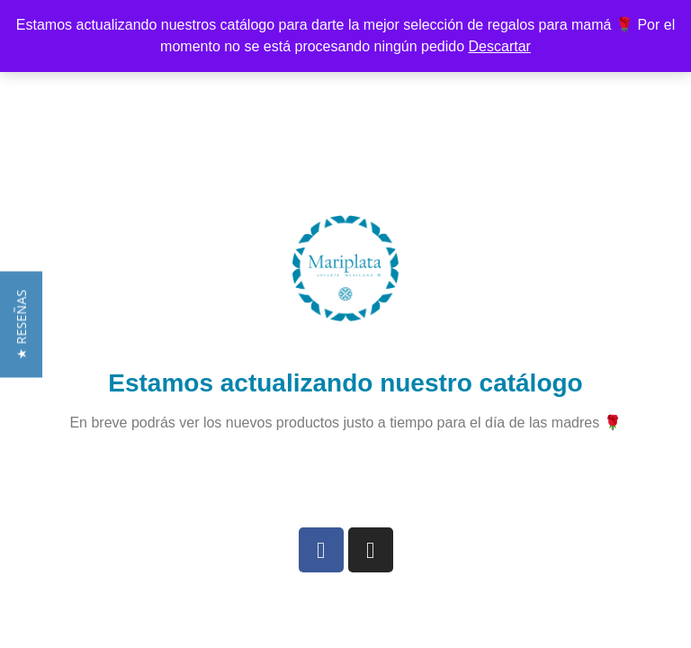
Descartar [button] (500, 46)
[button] (21, 337)
